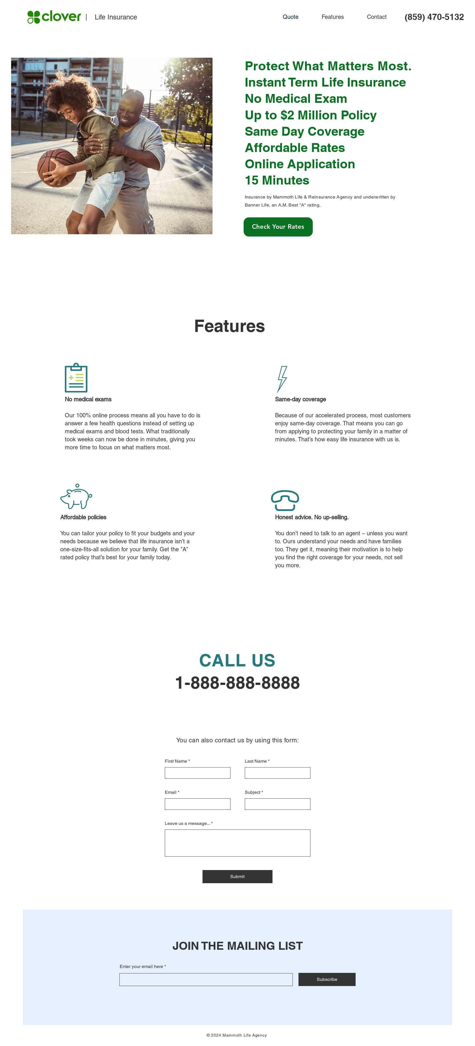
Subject (252, 792)
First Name (176, 761)
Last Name (256, 761)
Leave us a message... (187, 823)
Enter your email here (141, 966)
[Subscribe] (327, 979)
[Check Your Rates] (278, 227)
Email (171, 792)
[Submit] (237, 876)
